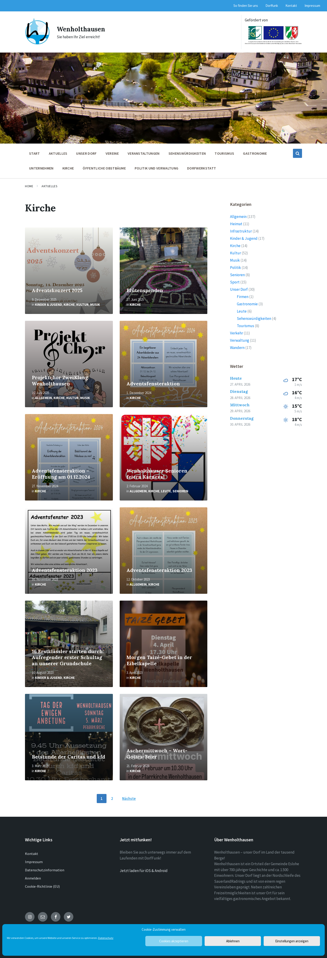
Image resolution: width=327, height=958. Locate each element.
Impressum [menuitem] (312, 5)
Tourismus (245, 325)
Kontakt (31, 853)
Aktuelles (49, 186)
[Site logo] (37, 43)
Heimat (236, 223)
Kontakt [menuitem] (291, 5)
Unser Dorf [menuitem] (86, 153)
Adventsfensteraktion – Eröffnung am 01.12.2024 (61, 474)
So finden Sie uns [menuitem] (245, 5)
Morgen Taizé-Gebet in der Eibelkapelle (159, 660)
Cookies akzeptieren (173, 941)
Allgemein (43, 398)
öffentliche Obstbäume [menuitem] (104, 168)
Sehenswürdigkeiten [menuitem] (187, 153)
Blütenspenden (144, 290)
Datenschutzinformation (44, 870)
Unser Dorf (239, 289)
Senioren (180, 491)
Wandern (237, 347)
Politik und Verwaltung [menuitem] (156, 168)
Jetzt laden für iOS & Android (144, 870)
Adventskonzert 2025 (57, 290)
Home (29, 186)
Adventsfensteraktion (153, 384)
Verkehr (236, 333)
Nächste (129, 798)
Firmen (242, 296)
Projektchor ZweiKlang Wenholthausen (60, 380)
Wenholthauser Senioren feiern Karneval (156, 474)
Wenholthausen (82, 29)
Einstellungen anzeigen (291, 941)
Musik (95, 304)
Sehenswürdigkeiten (254, 318)
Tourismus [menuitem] (224, 153)
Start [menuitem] (34, 153)
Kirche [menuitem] (68, 168)
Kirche (69, 304)
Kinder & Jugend (48, 304)
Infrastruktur (241, 231)
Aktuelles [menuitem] (58, 153)
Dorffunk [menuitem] (271, 5)
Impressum (34, 861)
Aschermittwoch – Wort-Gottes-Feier (156, 754)
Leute (166, 491)
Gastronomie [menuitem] (255, 153)
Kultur (82, 304)
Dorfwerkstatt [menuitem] (201, 168)
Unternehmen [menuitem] (41, 168)
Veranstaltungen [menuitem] (144, 153)
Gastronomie (247, 303)
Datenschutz (105, 938)
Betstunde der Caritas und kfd (68, 757)
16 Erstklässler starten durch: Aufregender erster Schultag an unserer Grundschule (68, 657)
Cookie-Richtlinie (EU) (42, 886)
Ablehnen (233, 941)
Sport (235, 282)
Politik (235, 267)
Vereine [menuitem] (112, 153)
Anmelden (33, 878)
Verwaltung (239, 340)
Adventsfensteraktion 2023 (64, 570)
